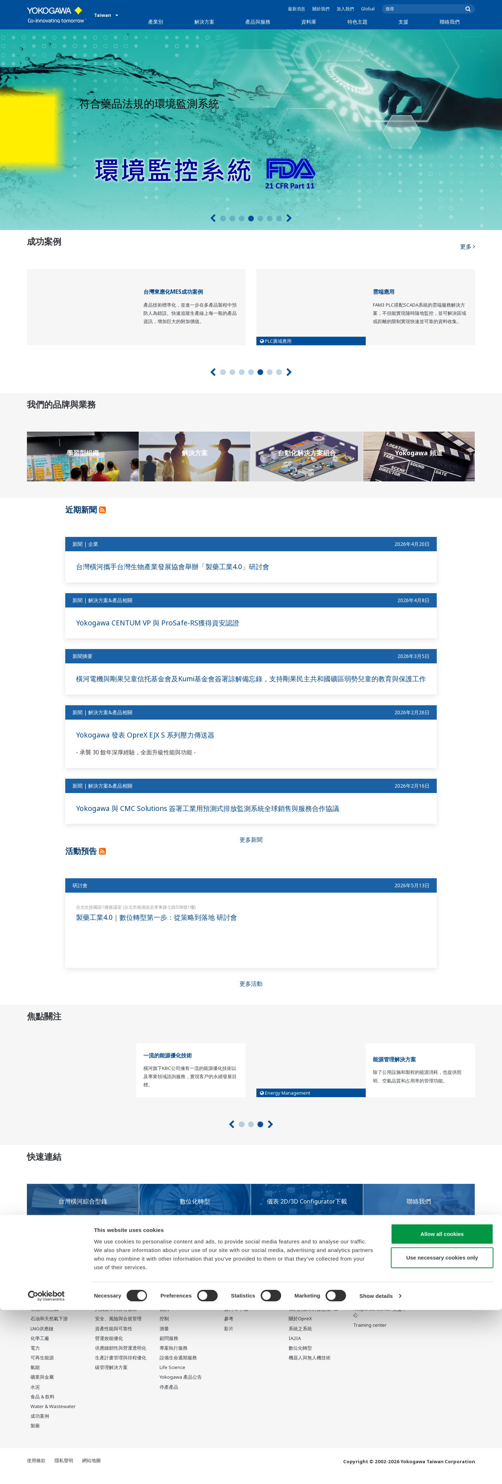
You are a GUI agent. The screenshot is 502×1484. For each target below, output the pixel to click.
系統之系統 (300, 1338)
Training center (370, 1334)
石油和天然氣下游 (49, 1328)
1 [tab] (223, 218)
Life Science (172, 1377)
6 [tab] (270, 218)
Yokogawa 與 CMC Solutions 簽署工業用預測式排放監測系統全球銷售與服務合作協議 (214, 817)
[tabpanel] (251, 129)
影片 (228, 1338)
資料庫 (308, 21)
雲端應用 (383, 292)
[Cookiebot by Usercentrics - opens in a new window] (46, 1470)
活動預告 (83, 860)
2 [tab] (232, 218)
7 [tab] (279, 218)
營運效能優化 (109, 1348)
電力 (35, 1357)
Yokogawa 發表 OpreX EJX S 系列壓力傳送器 (148, 744)
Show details (376, 1470)
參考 (228, 1328)
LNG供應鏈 (41, 1338)
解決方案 (204, 21)
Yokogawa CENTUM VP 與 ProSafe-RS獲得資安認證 (160, 623)
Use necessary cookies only (442, 1431)
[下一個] (289, 218)
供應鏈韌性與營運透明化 (120, 1357)
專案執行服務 (174, 1357)
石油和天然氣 (44, 1319)
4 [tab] (251, 218)
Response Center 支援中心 (380, 1322)
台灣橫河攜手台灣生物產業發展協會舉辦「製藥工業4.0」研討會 (177, 566)
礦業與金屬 (42, 1387)
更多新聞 (251, 849)
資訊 (164, 1319)
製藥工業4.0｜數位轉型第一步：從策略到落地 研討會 (160, 927)
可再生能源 (42, 1367)
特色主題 (357, 21)
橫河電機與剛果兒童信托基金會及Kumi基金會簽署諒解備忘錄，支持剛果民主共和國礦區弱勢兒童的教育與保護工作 (249, 683)
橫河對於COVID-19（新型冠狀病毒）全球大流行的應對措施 (130, 1267)
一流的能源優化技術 (167, 1064)
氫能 (35, 1377)
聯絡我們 (450, 21)
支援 (403, 21)
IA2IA (295, 1348)
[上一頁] (213, 218)
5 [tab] (260, 218)
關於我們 (321, 9)
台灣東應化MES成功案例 (173, 292)
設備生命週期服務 (178, 1367)
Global (368, 9)
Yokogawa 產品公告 (181, 1387)
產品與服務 (257, 21)
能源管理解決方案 (394, 1069)
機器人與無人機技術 (310, 1367)
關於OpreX (300, 1328)
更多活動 (251, 993)
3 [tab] (242, 218)
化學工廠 (39, 1348)
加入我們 (345, 9)
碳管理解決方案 (111, 1377)
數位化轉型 (300, 1357)
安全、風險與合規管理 (118, 1328)
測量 (164, 1338)
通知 (34, 1269)
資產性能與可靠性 (113, 1338)
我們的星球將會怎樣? (311, 1319)
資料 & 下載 (236, 1319)
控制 (164, 1328)
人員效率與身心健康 (116, 1319)
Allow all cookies (442, 1408)
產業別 (155, 21)
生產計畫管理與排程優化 (120, 1367)
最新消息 (296, 9)
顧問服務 (169, 1348)
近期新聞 (83, 509)
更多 (467, 244)
